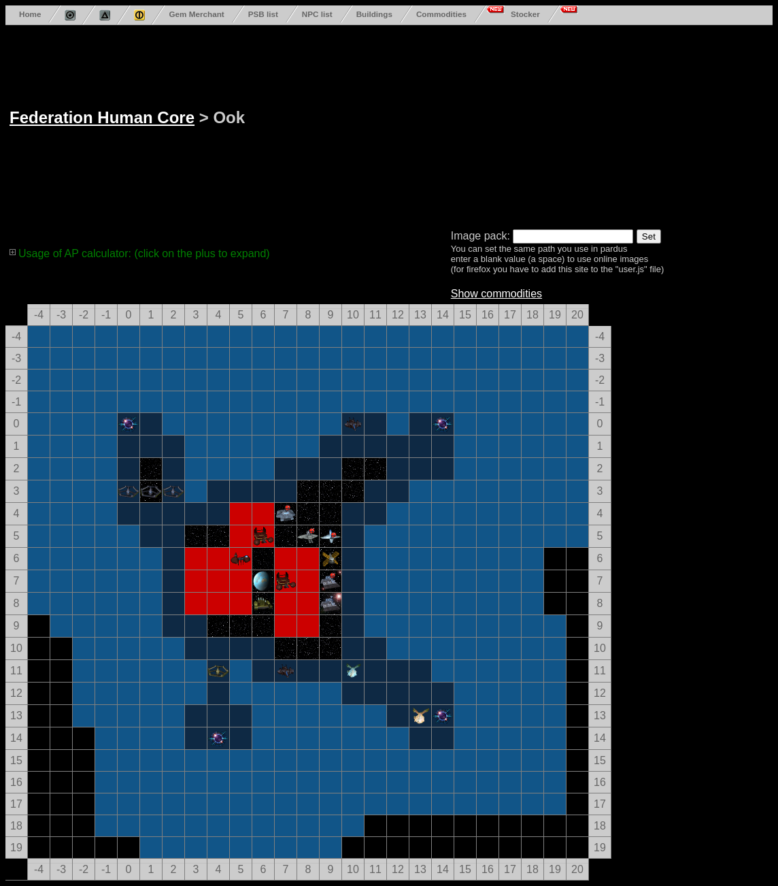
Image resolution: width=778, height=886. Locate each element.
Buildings (374, 14)
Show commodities (496, 293)
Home (30, 14)
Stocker (525, 14)
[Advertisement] (467, 124)
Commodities (441, 14)
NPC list (317, 14)
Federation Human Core (102, 117)
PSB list (263, 14)
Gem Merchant (196, 14)
